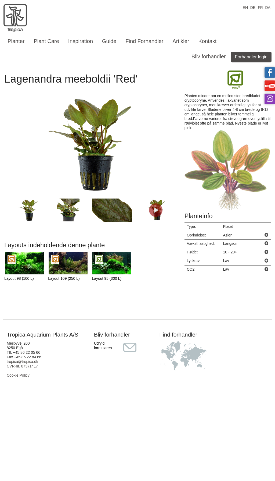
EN (245, 7)
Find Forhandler (144, 41)
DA (267, 7)
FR (260, 7)
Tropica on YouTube (270, 85)
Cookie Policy (18, 375)
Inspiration (80, 41)
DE (252, 7)
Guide (109, 41)
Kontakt (207, 41)
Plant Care (46, 41)
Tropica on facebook (270, 72)
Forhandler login (251, 56)
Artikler (180, 41)
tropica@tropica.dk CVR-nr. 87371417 (22, 363)
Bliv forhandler (208, 56)
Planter (16, 41)
